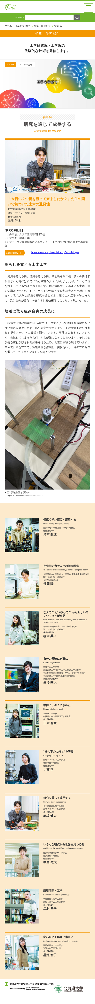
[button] (88, 8)
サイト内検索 (19, 25)
